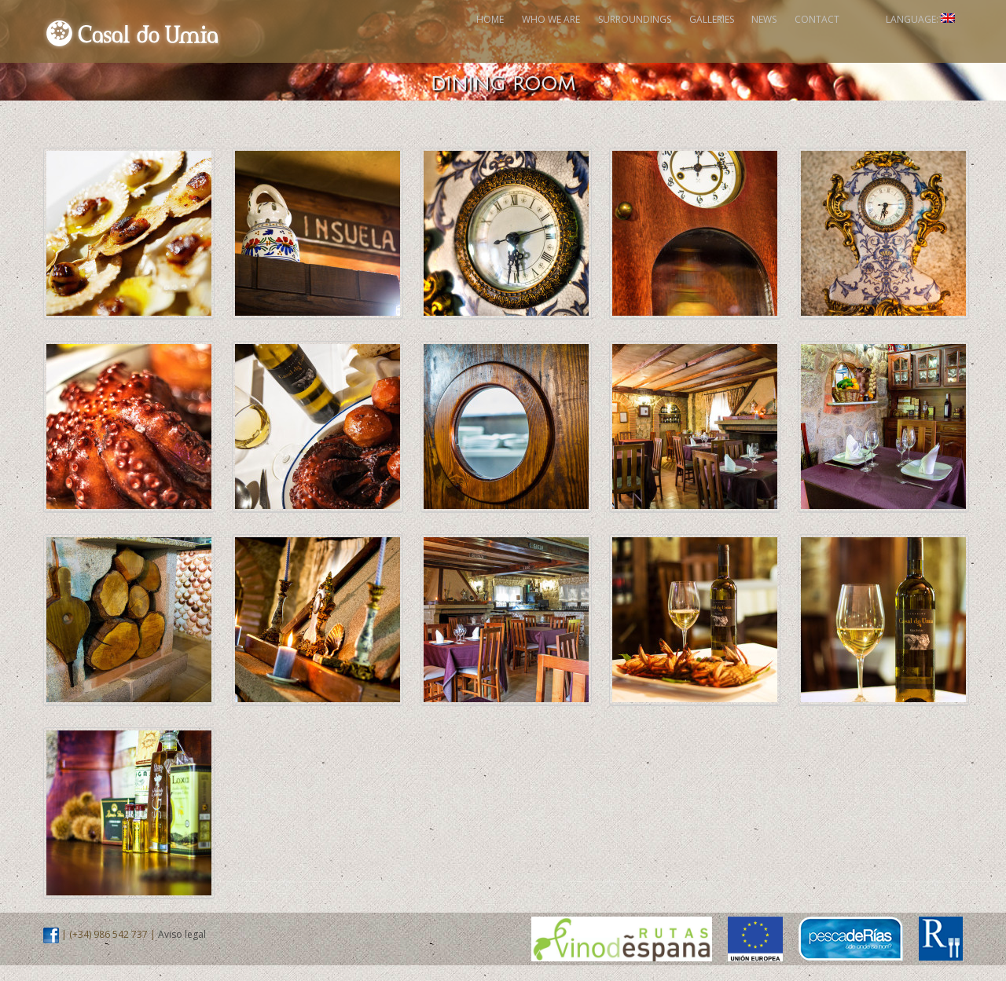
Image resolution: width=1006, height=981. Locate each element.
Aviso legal (182, 950)
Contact (775, 39)
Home (329, 39)
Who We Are (414, 39)
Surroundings (521, 39)
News (698, 39)
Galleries (622, 39)
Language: (904, 39)
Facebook (842, 39)
